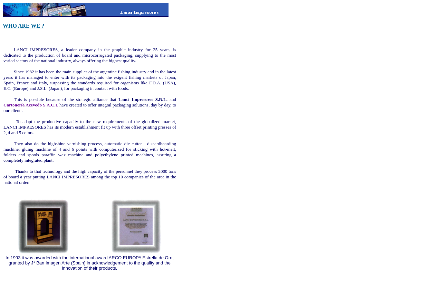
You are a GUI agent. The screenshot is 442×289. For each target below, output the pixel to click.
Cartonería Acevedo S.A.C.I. (30, 105)
